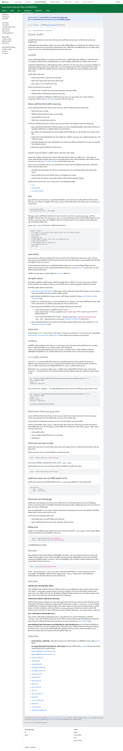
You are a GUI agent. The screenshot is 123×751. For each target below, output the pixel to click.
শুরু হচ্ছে (28, 2)
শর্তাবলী (27, 747)
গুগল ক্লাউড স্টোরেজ (37, 191)
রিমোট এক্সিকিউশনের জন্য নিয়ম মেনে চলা (43, 651)
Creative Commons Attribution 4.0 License (56, 718)
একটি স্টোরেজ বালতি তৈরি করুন (40, 291)
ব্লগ (25, 732)
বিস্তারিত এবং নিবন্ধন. (65, 19)
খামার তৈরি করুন (36, 700)
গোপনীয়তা (33, 747)
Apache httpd (35, 681)
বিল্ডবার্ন (33, 697)
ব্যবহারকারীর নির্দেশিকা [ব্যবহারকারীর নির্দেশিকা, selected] (40, 2)
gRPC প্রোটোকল (36, 694)
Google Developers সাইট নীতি (38, 719)
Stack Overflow (78, 740)
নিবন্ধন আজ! (64, 17)
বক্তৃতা (96, 641)
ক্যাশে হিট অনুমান (49, 99)
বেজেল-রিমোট (35, 188)
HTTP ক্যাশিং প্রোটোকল (50, 161)
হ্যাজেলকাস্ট (31, 335)
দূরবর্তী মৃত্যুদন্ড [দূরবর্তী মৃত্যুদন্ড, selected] (27, 10)
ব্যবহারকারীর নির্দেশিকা (38, 30)
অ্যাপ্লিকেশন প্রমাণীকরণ (71, 319)
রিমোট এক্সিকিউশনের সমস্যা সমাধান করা (43, 654)
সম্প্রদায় (77, 2)
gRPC (33, 690)
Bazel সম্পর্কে (18, 2)
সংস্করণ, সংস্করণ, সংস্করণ (89, 2)
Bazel (29, 30)
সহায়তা (76, 732)
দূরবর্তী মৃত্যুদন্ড (48, 30)
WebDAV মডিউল (36, 658)
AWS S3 (54, 335)
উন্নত (19, 10)
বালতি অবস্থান (35, 674)
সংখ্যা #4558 (82, 621)
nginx (33, 185)
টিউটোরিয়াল (38, 10)
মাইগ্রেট (48, 10)
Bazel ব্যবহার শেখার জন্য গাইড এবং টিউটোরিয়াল (19, 7)
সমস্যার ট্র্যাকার (77, 735)
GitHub (117, 2)
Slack (75, 737)
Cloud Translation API (51, 25)
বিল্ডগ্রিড (34, 704)
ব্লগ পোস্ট (82, 646)
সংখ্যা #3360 (35, 687)
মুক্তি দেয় (4, 10)
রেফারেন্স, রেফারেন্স (55, 2)
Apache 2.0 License (87, 718)
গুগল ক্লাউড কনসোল (37, 671)
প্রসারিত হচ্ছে (67, 2)
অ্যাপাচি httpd (42, 335)
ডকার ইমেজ (34, 661)
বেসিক (12, 10)
